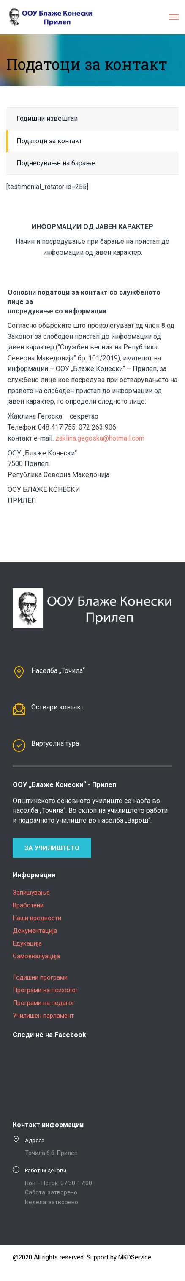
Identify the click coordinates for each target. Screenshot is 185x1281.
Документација (35, 931)
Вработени (28, 905)
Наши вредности (37, 918)
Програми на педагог (44, 1003)
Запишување (31, 892)
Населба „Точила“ (58, 671)
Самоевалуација (36, 956)
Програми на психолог (45, 990)
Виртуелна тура (55, 744)
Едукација (27, 943)
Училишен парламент (43, 1015)
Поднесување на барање (55, 163)
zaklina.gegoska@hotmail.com (99, 438)
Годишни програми (40, 977)
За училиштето (51, 848)
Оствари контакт (57, 707)
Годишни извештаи (47, 118)
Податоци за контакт (49, 141)
